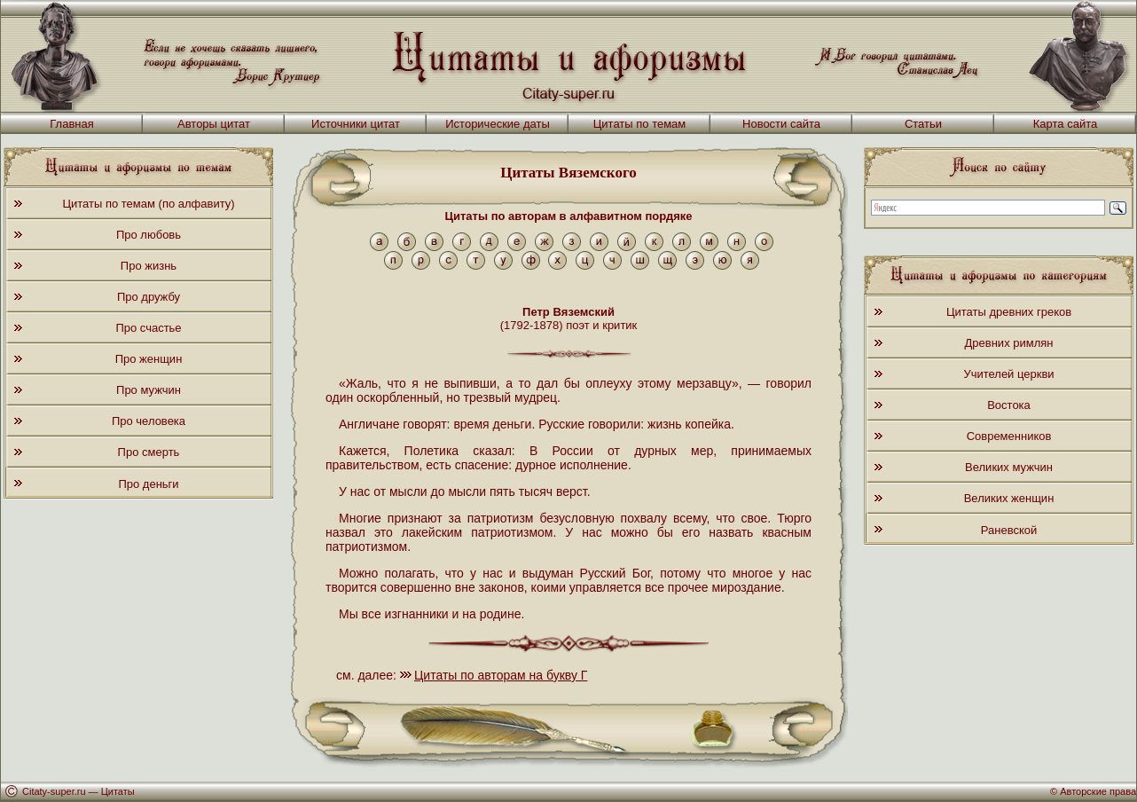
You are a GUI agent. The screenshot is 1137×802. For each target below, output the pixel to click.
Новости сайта (781, 123)
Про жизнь (148, 265)
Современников (1009, 436)
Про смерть (149, 452)
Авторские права (1098, 791)
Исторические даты (497, 123)
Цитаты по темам (639, 123)
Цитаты (118, 791)
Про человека (148, 421)
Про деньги (148, 484)
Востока (1009, 405)
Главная (71, 123)
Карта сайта (1065, 123)
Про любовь (148, 234)
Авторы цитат (213, 123)
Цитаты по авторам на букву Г (500, 675)
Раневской (1009, 530)
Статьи (923, 123)
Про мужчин (148, 390)
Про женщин (149, 359)
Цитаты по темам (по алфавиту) (148, 203)
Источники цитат (355, 123)
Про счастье (148, 327)
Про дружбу (148, 296)
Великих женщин (1009, 498)
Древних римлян (1009, 343)
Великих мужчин (1009, 467)
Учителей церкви (1008, 374)
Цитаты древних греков (1008, 311)
